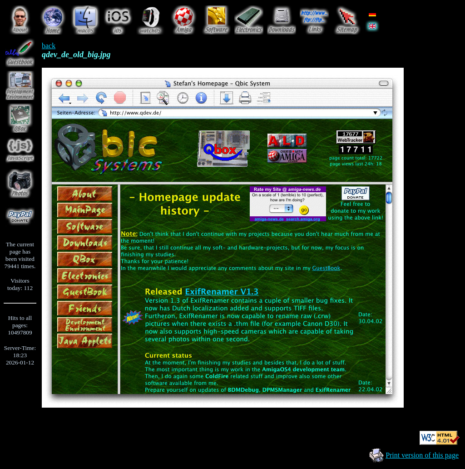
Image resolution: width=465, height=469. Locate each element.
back (48, 46)
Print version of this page (422, 455)
